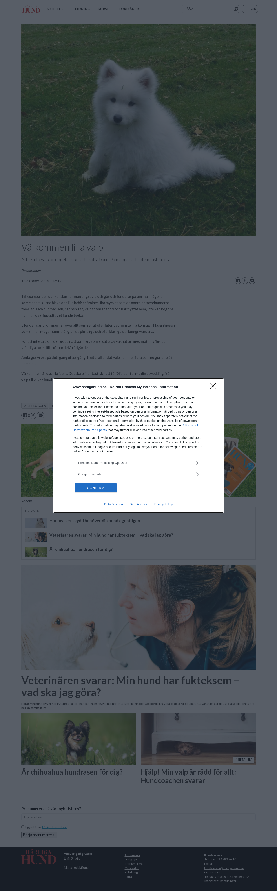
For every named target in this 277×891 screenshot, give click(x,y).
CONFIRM (95, 488)
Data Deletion (113, 504)
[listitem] (138, 463)
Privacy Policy (163, 504)
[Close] (214, 387)
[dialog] (138, 446)
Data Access (138, 504)
